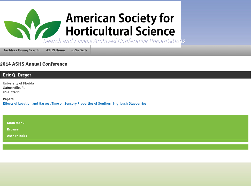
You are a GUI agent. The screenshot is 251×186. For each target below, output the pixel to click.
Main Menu (16, 123)
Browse (13, 129)
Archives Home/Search (21, 50)
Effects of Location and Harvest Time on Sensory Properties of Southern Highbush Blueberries (74, 103)
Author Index (17, 136)
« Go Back (79, 50)
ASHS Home (55, 50)
